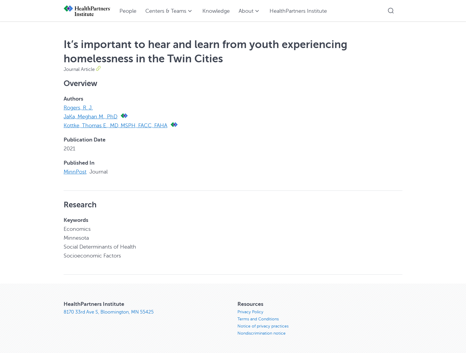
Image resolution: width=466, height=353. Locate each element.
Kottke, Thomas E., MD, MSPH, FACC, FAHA (115, 125)
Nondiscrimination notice (261, 333)
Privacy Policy (250, 312)
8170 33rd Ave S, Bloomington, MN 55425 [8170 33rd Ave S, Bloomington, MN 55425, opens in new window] (109, 312)
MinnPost (75, 172)
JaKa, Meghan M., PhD (90, 117)
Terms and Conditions (258, 319)
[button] (390, 10)
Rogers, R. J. (78, 108)
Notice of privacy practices (263, 326)
